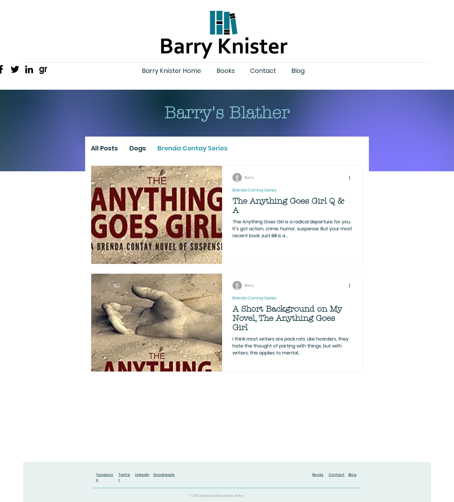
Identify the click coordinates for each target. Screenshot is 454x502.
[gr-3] (43, 69)
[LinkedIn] (29, 69)
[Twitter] (15, 69)
